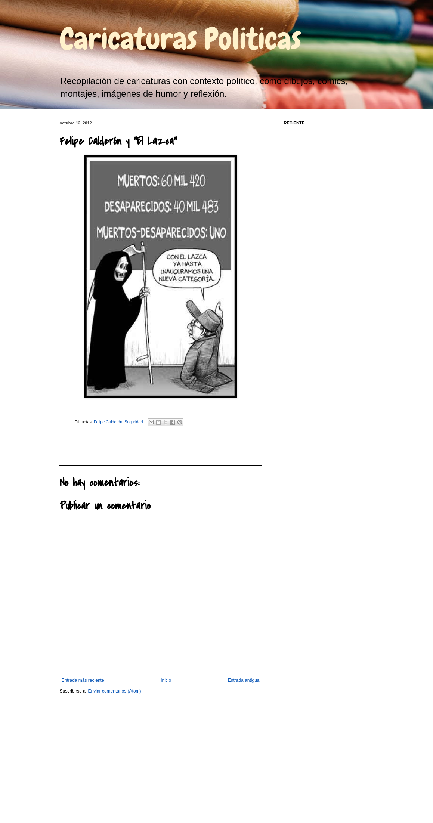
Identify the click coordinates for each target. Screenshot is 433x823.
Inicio (166, 680)
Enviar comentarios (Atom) (114, 691)
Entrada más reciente (83, 680)
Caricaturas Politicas (180, 39)
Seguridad (133, 422)
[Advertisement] (100, 445)
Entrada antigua (244, 680)
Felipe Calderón (108, 422)
